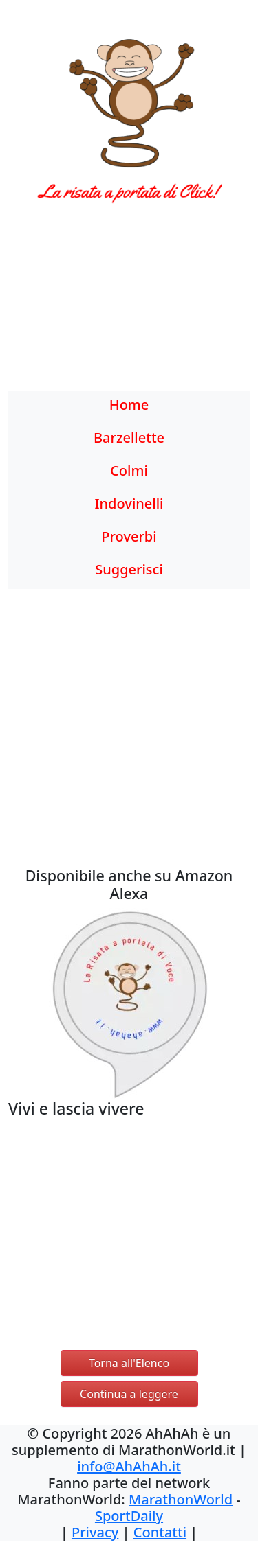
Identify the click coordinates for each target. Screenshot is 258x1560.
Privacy (95, 1532)
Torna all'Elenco (129, 1363)
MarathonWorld (181, 1499)
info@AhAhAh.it (129, 1466)
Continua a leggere (129, 1393)
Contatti (159, 1532)
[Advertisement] (129, 305)
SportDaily (129, 1515)
